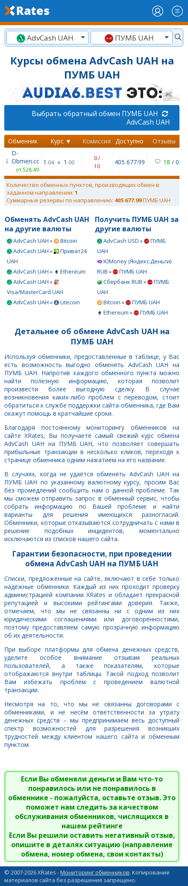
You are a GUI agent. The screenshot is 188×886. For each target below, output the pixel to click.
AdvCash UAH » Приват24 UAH (47, 256)
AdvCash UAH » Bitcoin (42, 241)
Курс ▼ (60, 141)
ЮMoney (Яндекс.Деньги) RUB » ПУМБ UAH (134, 266)
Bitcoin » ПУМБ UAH (128, 302)
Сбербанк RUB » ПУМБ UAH (133, 287)
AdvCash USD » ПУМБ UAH (131, 246)
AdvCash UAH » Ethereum (46, 271)
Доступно (129, 141)
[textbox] (47, 37)
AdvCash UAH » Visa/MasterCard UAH (35, 287)
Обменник (23, 141)
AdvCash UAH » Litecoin (43, 302)
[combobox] (47, 37)
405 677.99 (130, 162)
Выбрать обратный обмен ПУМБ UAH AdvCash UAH (101, 118)
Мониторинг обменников (94, 872)
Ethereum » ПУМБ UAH (132, 312)
